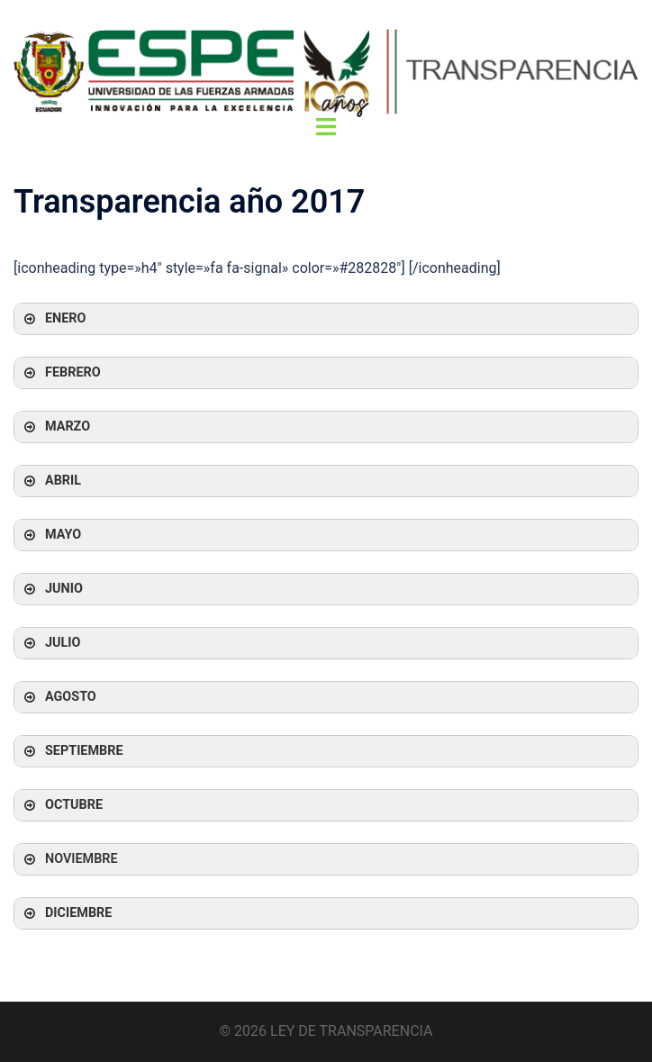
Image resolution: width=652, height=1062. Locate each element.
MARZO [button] (55, 427)
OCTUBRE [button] (62, 805)
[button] (326, 859)
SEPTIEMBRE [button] (72, 751)
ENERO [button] (53, 319)
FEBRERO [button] (61, 373)
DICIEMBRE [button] (66, 913)
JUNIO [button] (52, 589)
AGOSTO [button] (58, 697)
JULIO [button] (50, 643)
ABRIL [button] (51, 481)
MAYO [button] (51, 535)
